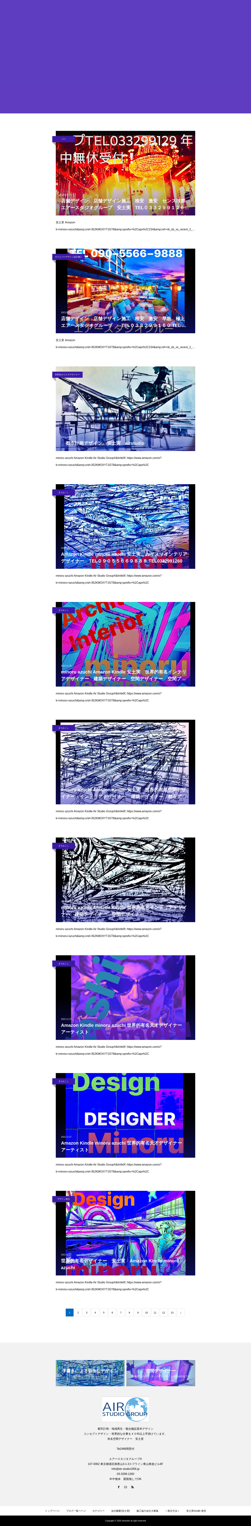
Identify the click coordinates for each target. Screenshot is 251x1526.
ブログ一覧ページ (76, 1510)
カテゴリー (98, 1510)
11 (155, 1312)
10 (146, 1312)
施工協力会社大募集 (147, 1510)
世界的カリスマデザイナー (67, 374)
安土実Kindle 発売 (196, 1510)
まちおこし (63, 492)
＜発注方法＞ (172, 1510)
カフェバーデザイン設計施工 (68, 257)
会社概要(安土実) (120, 1510)
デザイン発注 (63, 1199)
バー (64, 139)
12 (163, 1312)
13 (172, 1312)
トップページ (52, 1510)
